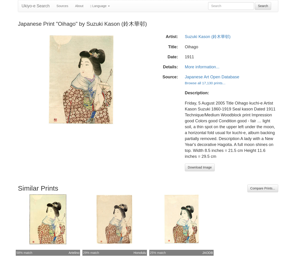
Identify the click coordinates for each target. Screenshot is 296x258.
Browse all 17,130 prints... (205, 83)
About (79, 6)
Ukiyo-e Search (36, 6)
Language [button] (100, 6)
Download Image (200, 167)
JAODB (207, 253)
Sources (62, 6)
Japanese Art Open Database (212, 77)
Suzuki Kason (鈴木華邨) (208, 36)
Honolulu (140, 253)
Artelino (74, 253)
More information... (202, 67)
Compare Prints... (262, 188)
